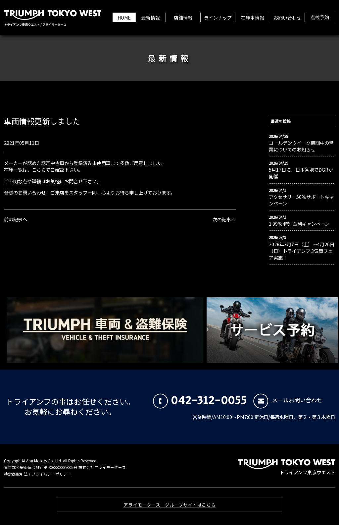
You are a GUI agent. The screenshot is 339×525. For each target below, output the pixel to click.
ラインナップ (218, 17)
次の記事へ (224, 219)
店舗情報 (183, 17)
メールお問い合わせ (287, 400)
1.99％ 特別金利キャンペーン (299, 223)
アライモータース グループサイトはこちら (169, 508)
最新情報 (150, 17)
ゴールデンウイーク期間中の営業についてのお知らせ (301, 146)
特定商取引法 (16, 474)
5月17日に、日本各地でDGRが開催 (301, 173)
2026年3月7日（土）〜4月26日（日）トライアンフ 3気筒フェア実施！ (301, 251)
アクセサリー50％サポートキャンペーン (301, 200)
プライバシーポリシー (51, 474)
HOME (124, 17)
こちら (39, 169)
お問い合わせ (287, 17)
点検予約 (320, 17)
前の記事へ (15, 219)
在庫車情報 (252, 17)
